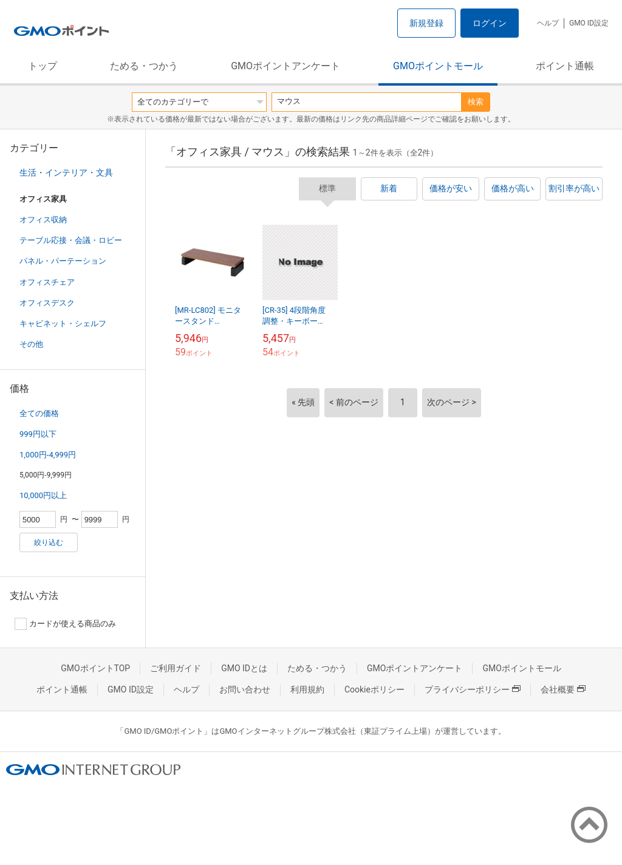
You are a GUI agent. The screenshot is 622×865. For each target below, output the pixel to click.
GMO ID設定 (589, 23)
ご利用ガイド (175, 668)
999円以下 (37, 434)
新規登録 (426, 23)
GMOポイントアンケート (285, 66)
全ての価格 (39, 413)
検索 (476, 101)
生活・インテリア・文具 (66, 172)
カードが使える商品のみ (65, 624)
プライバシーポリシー (473, 689)
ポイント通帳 (565, 66)
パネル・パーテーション (62, 260)
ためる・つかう (144, 66)
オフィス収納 (43, 219)
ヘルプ (548, 23)
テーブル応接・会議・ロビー (70, 240)
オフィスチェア (47, 282)
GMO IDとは (244, 668)
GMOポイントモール (438, 66)
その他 (31, 344)
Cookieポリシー (374, 689)
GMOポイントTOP (95, 668)
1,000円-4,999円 (47, 454)
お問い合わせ (244, 689)
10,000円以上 (43, 495)
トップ (42, 66)
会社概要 (563, 689)
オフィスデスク (47, 302)
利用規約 (307, 689)
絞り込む (48, 542)
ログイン (490, 23)
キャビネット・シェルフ (62, 323)
